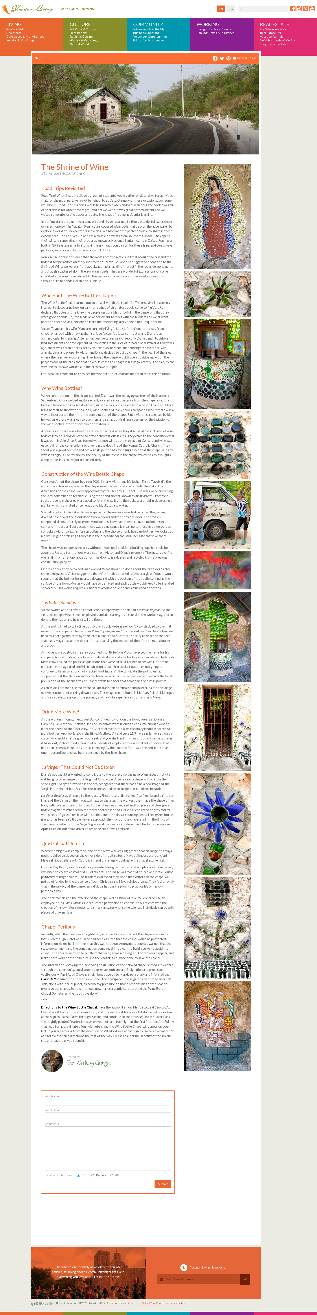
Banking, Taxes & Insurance (215, 33)
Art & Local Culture (83, 29)
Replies (98, 1175)
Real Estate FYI (270, 33)
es (231, 9)
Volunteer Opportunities (150, 36)
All (115, 1175)
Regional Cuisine (81, 36)
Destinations (79, 33)
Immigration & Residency (214, 29)
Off (82, 1175)
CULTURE (72, 173)
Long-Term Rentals (273, 44)
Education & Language (148, 40)
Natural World (79, 44)
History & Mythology (84, 40)
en (221, 9)
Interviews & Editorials (148, 29)
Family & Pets (15, 29)
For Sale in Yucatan (273, 29)
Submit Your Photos (153, 1303)
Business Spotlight (146, 33)
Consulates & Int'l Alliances (25, 36)
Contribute (134, 1303)
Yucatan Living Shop (20, 40)
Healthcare (14, 33)
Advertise (121, 1303)
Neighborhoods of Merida (277, 40)
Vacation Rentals (271, 36)
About (110, 1303)
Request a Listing (176, 1303)
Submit (163, 1184)
